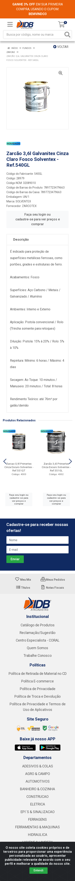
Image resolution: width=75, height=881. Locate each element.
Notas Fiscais (52, 587)
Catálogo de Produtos (38, 625)
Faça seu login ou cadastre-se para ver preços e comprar (37, 219)
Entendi (38, 870)
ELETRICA (37, 804)
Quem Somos (37, 648)
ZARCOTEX (29, 206)
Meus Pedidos (53, 579)
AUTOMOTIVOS (38, 781)
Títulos (23, 587)
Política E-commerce (37, 681)
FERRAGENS (37, 819)
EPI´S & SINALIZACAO (38, 812)
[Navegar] (5, 461)
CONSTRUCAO (37, 797)
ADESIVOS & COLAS (37, 766)
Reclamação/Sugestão (37, 633)
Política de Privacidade (37, 689)
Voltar (60, 47)
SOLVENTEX (23, 201)
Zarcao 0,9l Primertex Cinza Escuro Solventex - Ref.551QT (18, 467)
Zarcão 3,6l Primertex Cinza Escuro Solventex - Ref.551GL (56, 467)
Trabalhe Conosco (38, 656)
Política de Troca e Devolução (37, 696)
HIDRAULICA (37, 835)
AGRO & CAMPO (37, 774)
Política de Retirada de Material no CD (38, 674)
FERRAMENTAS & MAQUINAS (37, 827)
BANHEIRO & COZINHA (37, 789)
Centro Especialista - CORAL (37, 640)
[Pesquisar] (67, 34)
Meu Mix (23, 579)
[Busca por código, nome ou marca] (33, 34)
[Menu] (10, 24)
